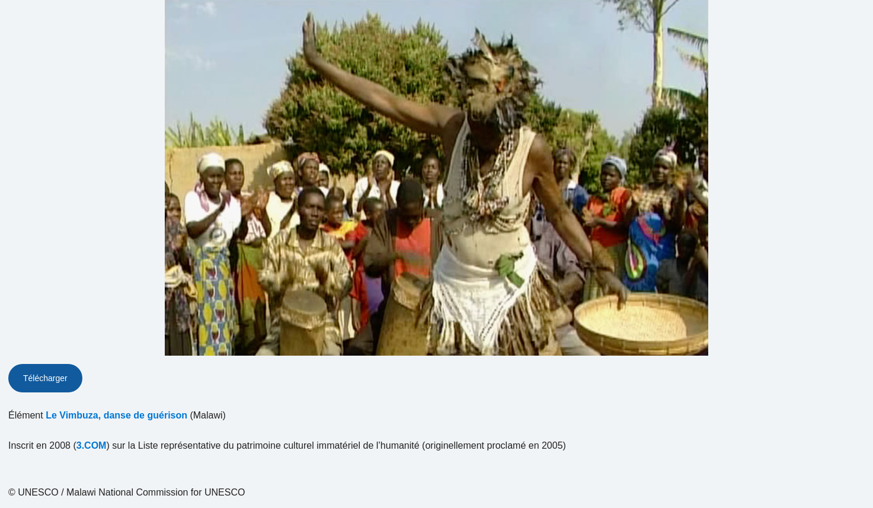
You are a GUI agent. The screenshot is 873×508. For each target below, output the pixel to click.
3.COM (91, 445)
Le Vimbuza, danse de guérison (116, 415)
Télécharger (45, 378)
